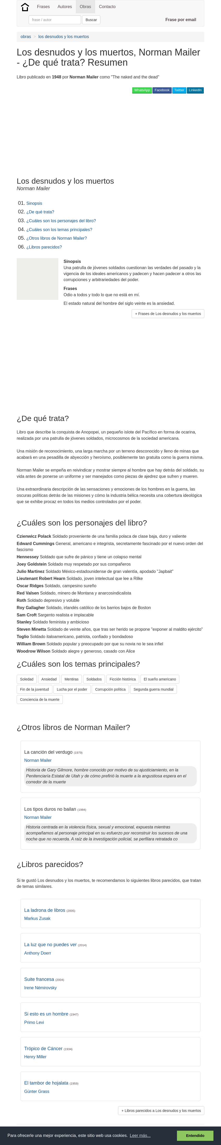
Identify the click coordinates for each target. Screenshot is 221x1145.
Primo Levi (34, 1022)
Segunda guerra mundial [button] (153, 689)
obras (26, 36)
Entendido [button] (195, 1136)
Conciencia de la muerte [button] (39, 699)
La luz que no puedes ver (55, 944)
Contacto (107, 6)
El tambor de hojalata (51, 1083)
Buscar (91, 20)
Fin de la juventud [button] (34, 689)
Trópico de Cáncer (48, 1048)
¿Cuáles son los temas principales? (59, 229)
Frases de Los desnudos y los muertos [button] (169, 314)
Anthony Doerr (37, 953)
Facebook (162, 90)
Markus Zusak (37, 918)
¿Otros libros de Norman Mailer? (56, 238)
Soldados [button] (94, 679)
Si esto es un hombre (51, 1014)
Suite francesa (44, 979)
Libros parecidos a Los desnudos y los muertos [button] (163, 1111)
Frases (43, 6)
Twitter (179, 90)
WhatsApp (142, 90)
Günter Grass (36, 1091)
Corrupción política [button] (110, 689)
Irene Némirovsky (40, 988)
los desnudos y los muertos (63, 36)
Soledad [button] (26, 679)
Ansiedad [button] (49, 679)
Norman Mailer (38, 760)
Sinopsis (34, 203)
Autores (65, 6)
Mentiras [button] (72, 679)
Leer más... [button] (140, 1135)
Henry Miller (35, 1057)
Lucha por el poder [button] (72, 689)
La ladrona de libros (49, 910)
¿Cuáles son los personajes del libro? (61, 221)
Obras (85, 6)
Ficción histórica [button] (123, 679)
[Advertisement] (111, 134)
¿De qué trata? (40, 212)
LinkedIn (195, 90)
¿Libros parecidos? (44, 247)
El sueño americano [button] (160, 679)
